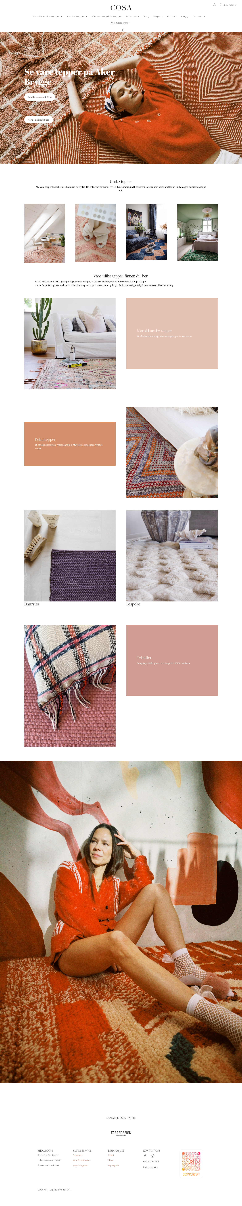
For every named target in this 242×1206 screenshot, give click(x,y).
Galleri (171, 16)
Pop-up (158, 16)
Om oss (198, 16)
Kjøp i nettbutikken (39, 119)
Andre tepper (76, 16)
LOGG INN (119, 23)
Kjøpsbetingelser (80, 1165)
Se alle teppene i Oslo (40, 97)
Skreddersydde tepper (107, 16)
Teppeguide (113, 1165)
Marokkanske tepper (46, 16)
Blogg (184, 16)
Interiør (131, 16)
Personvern (78, 1156)
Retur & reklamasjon (81, 1160)
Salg (147, 16)
